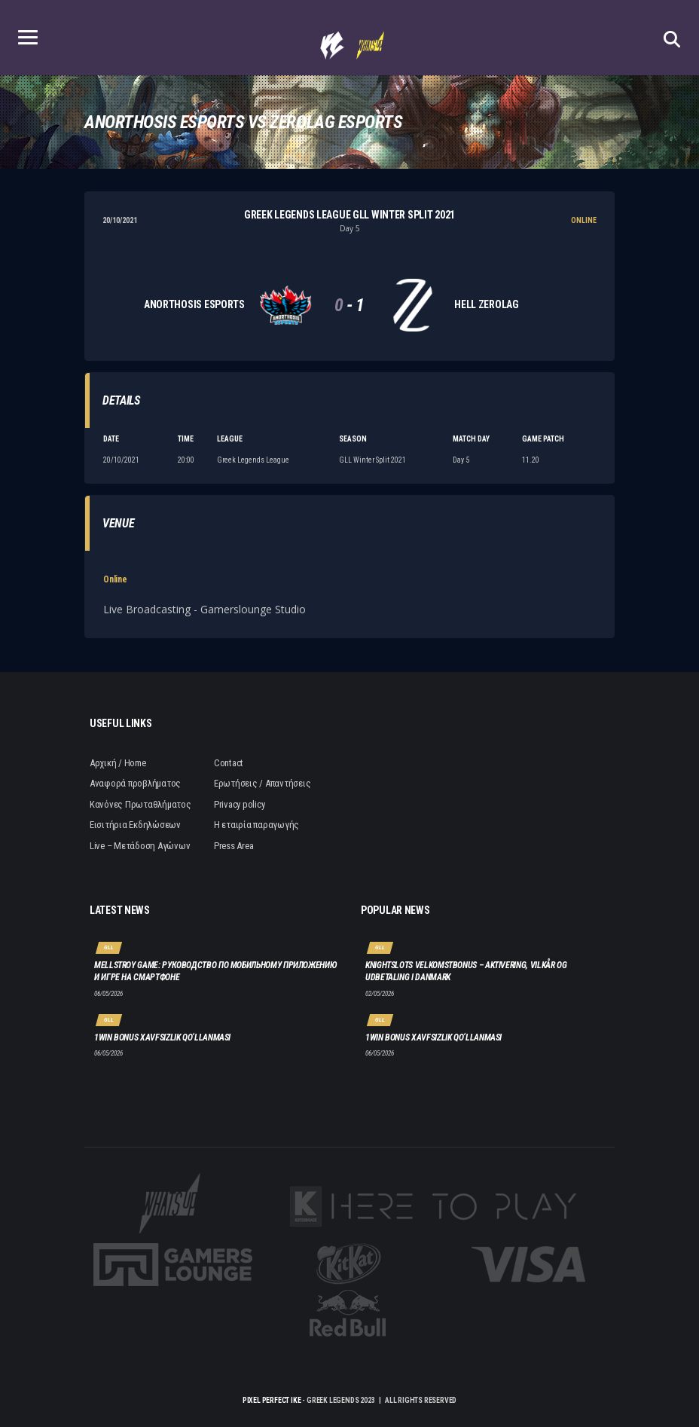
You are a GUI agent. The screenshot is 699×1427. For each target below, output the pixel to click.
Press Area (233, 845)
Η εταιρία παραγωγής (256, 824)
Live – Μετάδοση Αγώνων (140, 845)
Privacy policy (239, 804)
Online (115, 579)
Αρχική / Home (118, 763)
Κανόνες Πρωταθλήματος (140, 804)
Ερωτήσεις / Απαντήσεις (262, 783)
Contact (228, 763)
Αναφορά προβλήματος (135, 783)
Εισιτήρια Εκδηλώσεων (135, 824)
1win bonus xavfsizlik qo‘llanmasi (162, 1037)
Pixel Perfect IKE (272, 1400)
